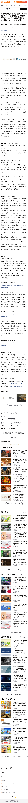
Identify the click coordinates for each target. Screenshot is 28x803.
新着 (2, 5)
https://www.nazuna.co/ (16, 383)
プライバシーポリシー (7, 789)
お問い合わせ (14, 437)
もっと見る (23, 512)
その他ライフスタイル (6, 422)
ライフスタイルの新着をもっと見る (14, 632)
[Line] (14, 425)
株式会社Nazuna (5, 30)
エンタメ (6, 5)
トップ (2, 756)
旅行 (15, 5)
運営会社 (4, 780)
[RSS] (18, 797)
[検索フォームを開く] (14, 2)
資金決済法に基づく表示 (8, 792)
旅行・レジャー (11, 413)
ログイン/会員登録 (22, 2)
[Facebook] (8, 425)
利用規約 (4, 786)
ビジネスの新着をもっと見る (14, 694)
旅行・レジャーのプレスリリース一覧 (15, 756)
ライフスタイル (20, 413)
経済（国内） (17, 422)
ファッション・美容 (22, 5)
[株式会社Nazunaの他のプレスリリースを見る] (23, 9)
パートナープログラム (7, 783)
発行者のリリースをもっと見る (14, 504)
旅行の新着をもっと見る (14, 569)
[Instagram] (15, 797)
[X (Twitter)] (11, 425)
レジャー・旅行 (11, 419)
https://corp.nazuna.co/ (16, 386)
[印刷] (17, 425)
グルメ (11, 5)
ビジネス (3, 416)
